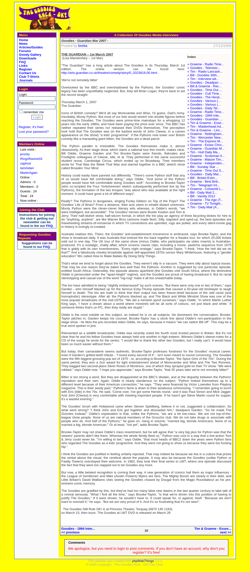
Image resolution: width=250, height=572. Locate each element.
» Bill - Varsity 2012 (201, 196)
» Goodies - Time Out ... (205, 90)
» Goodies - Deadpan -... (205, 82)
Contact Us (27, 73)
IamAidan (27, 168)
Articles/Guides (30, 47)
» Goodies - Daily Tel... (204, 108)
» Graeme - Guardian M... (206, 148)
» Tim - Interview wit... (203, 79)
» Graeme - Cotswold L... (206, 189)
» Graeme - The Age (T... (205, 200)
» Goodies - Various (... (204, 101)
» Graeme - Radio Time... (206, 64)
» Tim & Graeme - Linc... (205, 130)
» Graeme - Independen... (206, 163)
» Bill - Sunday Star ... (203, 167)
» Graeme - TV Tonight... (205, 203)
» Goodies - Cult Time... (205, 93)
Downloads (27, 58)
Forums (24, 51)
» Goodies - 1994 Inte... (204, 115)
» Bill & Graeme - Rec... (205, 86)
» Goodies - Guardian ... (205, 119)
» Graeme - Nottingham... (206, 134)
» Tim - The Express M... (205, 141)
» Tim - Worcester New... (205, 137)
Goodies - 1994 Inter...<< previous (78, 530)
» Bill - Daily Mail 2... (202, 192)
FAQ (22, 62)
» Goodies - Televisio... (204, 68)
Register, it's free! (31, 127)
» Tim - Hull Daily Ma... (204, 152)
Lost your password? (34, 131)
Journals (25, 80)
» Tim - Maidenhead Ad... (206, 126)
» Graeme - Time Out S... (206, 170)
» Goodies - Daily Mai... (204, 174)
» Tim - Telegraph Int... (204, 185)
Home (23, 40)
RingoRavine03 (31, 159)
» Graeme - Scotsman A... (206, 156)
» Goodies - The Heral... (205, 97)
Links (23, 65)
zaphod (25, 163)
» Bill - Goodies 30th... (203, 75)
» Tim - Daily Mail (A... (203, 207)
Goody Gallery (29, 54)
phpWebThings (143, 561)
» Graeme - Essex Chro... (206, 145)
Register (25, 69)
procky (25, 154)
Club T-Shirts (28, 76)
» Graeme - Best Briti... (204, 181)
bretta (82, 46)
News (23, 43)
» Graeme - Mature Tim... (206, 159)
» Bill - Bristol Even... (203, 178)
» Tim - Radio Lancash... (205, 71)
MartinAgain (28, 173)
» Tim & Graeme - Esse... (206, 123)
